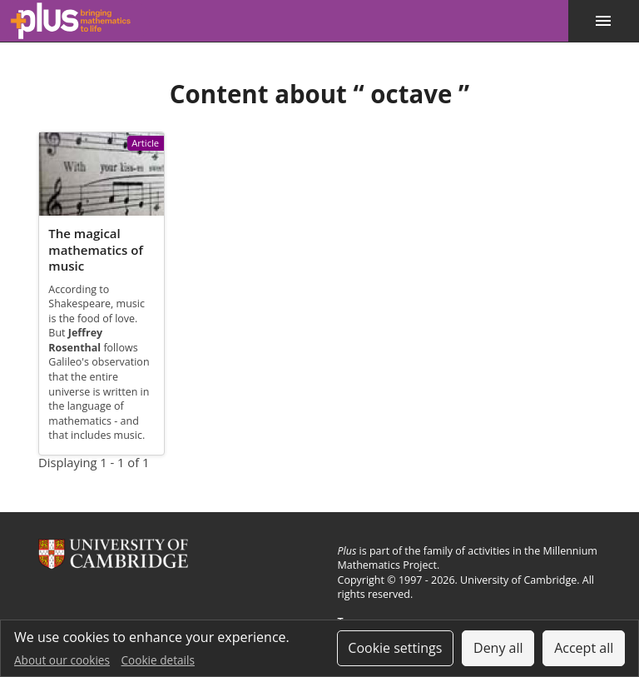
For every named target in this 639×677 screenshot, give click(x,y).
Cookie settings (395, 648)
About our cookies (62, 660)
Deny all (498, 648)
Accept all (583, 648)
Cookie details (158, 660)
